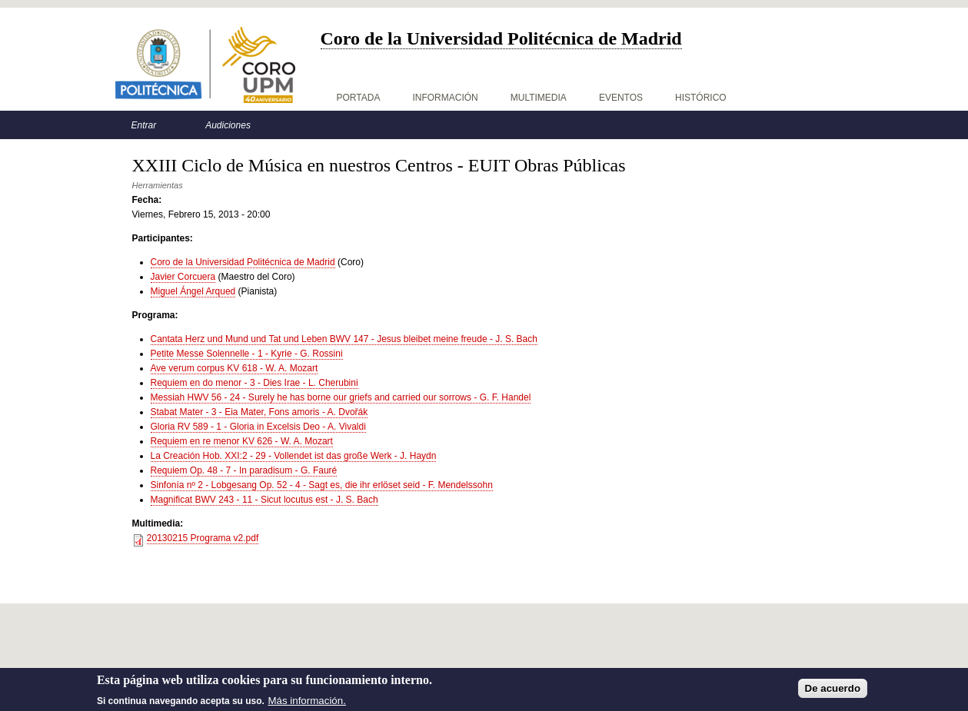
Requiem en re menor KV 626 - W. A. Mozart (242, 441)
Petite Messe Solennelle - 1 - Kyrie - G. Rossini (247, 353)
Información (444, 97)
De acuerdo (833, 690)
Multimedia (539, 97)
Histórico (701, 97)
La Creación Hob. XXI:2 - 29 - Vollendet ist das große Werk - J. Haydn (294, 455)
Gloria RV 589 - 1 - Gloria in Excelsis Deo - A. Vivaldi (258, 426)
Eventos (621, 97)
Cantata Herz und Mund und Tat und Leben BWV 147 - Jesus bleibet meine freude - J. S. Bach (344, 339)
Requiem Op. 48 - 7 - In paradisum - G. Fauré (244, 470)
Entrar (144, 125)
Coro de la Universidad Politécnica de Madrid (243, 262)
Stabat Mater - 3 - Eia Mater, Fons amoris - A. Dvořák (259, 412)
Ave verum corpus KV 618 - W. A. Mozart (234, 368)
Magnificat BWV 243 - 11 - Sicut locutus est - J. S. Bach (264, 499)
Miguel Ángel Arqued (193, 291)
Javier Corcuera (183, 276)
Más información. (306, 703)
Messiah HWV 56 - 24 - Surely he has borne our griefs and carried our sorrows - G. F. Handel (341, 397)
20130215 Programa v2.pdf (202, 538)
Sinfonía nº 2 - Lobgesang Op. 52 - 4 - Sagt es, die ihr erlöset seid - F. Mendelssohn (322, 485)
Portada (359, 97)
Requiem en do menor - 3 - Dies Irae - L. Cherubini (254, 382)
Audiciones (228, 125)
